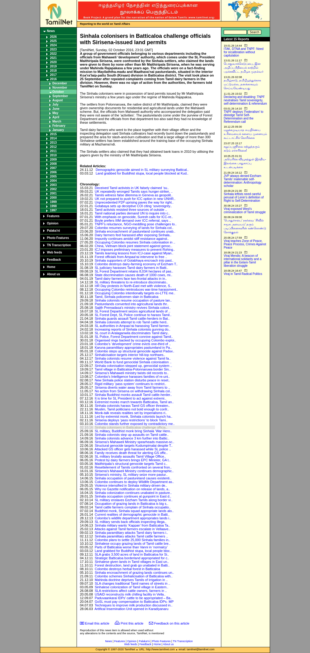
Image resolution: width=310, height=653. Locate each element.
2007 (53, 168)
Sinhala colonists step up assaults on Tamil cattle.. (132, 434)
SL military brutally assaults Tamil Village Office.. (130, 456)
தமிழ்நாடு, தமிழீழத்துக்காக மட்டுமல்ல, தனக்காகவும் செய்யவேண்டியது (242, 84)
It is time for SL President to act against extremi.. (130, 398)
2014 (53, 138)
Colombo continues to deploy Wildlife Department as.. (134, 482)
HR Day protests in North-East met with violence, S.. (133, 286)
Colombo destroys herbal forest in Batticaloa (127, 569)
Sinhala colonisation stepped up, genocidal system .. (133, 365)
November (59, 87)
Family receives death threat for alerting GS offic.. (131, 453)
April (55, 117)
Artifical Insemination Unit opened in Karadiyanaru (131, 609)
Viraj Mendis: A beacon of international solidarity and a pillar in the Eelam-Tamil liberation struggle (243, 260)
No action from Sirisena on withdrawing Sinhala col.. (133, 391)
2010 (53, 155)
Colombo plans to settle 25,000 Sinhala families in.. (132, 540)
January (58, 130)
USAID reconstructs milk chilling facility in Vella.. (130, 594)
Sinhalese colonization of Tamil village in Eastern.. (131, 587)
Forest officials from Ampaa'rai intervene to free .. (131, 257)
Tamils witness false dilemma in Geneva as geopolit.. (134, 195)
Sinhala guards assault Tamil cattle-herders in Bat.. (132, 318)
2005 (53, 176)
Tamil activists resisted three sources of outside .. (131, 209)
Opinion (52, 223)
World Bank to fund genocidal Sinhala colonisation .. (133, 362)
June (55, 108)
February (58, 125)
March (56, 121)
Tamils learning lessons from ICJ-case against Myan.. (134, 253)
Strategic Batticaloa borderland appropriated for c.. (132, 558)
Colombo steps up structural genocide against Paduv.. (134, 351)
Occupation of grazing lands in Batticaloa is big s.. (131, 503)
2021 (53, 58)
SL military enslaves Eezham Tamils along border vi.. (134, 500)
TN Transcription (59, 245)
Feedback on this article (171, 623)
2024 (53, 45)
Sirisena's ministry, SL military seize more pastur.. (131, 474)
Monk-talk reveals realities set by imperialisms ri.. (131, 413)
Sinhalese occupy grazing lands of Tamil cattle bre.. (132, 543)
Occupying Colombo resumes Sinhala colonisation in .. (135, 242)
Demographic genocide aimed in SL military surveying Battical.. (142, 169)
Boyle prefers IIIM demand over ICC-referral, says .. (133, 220)
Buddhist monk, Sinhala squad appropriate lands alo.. (134, 511)
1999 (53, 202)
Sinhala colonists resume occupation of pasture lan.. (133, 300)
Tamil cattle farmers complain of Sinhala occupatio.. (133, 507)
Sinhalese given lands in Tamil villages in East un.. (132, 561)
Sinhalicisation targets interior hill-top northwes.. (130, 355)
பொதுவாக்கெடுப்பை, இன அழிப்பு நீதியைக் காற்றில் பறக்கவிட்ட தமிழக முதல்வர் (243, 67)
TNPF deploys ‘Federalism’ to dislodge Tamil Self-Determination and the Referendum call (243, 116)
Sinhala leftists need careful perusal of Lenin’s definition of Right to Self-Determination (244, 197)
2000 (53, 197)
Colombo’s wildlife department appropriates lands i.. (133, 518)
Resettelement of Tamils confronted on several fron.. (133, 467)
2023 (53, 49)
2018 (53, 70)
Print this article (132, 623)
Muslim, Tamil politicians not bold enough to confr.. (132, 409)
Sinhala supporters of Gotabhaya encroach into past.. (134, 260)
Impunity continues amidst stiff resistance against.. (132, 238)
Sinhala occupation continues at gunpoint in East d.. (133, 496)
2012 (53, 147)
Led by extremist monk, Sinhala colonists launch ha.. (133, 416)
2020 (53, 62)
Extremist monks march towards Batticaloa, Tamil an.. (134, 402)
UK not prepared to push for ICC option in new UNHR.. (135, 199)
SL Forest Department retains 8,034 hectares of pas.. (134, 271)
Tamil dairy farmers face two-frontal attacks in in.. (131, 278)
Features (53, 216)
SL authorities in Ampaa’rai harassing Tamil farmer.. (132, 326)
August (57, 100)
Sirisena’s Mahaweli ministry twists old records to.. (132, 373)
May (55, 113)
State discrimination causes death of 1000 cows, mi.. (133, 275)
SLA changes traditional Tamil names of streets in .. (132, 583)
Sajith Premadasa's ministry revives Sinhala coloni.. (133, 307)
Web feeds (54, 252)
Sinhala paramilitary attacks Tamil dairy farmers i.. (131, 532)
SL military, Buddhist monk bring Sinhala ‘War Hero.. (133, 431)
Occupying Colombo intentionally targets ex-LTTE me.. (135, 293)
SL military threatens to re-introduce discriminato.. (131, 282)
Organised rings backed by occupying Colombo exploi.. (135, 340)
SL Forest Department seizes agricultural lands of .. (132, 311)
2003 (53, 185)
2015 (53, 134)
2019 (53, 66)
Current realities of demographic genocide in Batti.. (132, 514)
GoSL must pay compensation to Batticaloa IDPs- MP (134, 601)
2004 (53, 180)
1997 (53, 210)
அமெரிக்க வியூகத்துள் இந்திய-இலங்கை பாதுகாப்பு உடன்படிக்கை (245, 163)
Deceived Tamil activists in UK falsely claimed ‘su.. (132, 188)
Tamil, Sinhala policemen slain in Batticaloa (126, 297)
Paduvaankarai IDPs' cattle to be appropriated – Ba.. (133, 598)
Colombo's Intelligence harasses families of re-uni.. (132, 376)
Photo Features (58, 238)
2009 (53, 159)
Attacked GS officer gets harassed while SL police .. (132, 449)
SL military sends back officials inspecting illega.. (131, 522)
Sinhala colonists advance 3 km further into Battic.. (132, 438)
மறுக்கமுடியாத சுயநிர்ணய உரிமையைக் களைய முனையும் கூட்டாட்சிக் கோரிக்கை (245, 133)
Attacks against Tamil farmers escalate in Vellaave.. (132, 529)
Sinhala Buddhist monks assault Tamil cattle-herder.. (133, 395)
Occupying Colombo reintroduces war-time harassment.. (136, 289)
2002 (53, 189)
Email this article (97, 623)
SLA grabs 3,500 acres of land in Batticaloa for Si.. (132, 554)
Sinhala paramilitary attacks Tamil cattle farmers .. (131, 536)
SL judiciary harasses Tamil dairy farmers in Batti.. (131, 267)
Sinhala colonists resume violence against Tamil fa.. (133, 358)
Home (51, 267)
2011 (53, 151)
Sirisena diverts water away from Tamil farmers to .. (132, 387)
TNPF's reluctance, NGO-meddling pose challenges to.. (136, 224)
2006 (53, 172)
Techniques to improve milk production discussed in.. (134, 605)
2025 (53, 41)
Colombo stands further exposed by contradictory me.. (135, 424)
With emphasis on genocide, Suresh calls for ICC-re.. (134, 217)
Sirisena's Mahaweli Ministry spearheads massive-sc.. (134, 442)
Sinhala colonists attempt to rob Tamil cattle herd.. (131, 322)
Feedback (54, 259)
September (60, 96)
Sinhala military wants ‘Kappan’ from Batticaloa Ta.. (132, 525)
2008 (53, 163)
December (59, 83)
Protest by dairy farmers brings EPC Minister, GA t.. (132, 460)
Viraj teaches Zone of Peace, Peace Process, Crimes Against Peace (245, 244)
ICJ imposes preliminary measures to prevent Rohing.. (135, 249)
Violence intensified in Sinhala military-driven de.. (131, 485)
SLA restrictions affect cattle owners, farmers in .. (131, 591)
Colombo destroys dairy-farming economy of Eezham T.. (136, 264)
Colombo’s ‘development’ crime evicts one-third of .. (133, 344)
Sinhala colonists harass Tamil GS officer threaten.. (132, 405)
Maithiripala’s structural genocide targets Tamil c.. (131, 463)
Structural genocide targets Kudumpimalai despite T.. (134, 445)
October (58, 91)
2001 (53, 193)
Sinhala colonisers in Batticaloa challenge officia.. (131, 427)
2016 (53, 79)
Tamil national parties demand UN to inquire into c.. (132, 213)
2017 (53, 75)
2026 (53, 36)
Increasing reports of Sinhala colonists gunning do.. (132, 329)
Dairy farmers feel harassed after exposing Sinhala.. (133, 235)
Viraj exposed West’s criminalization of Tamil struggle (245, 210)
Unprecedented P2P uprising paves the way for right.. (134, 202)
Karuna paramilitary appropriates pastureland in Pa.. (133, 347)
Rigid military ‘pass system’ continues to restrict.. (130, 384)
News (51, 31)
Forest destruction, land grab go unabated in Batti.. (132, 565)
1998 (53, 206)
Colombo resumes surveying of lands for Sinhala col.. (134, 228)
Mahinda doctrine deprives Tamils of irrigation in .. (131, 580)
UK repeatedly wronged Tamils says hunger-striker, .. (134, 191)
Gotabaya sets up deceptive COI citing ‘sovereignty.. (133, 206)
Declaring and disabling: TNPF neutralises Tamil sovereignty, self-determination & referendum (245, 100)
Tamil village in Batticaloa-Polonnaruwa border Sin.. (133, 369)
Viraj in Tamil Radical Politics (243, 274)
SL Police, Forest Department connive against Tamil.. (134, 336)
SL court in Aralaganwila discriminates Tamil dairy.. (132, 333)
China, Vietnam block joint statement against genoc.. (133, 246)
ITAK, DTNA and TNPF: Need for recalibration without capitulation (243, 52)
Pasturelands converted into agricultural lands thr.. (132, 304)
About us (53, 274)
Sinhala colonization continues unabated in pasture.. (133, 493)
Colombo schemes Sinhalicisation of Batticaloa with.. (134, 576)
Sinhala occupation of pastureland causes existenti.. (133, 478)
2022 (53, 53)
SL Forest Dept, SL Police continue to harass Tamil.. (133, 315)
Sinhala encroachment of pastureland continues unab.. (135, 231)
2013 (53, 142)
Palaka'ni (53, 230)
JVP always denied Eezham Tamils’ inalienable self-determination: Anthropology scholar (243, 181)
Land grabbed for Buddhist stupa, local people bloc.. (133, 551)
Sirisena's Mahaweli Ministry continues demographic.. (134, 471)
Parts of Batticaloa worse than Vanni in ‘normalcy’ (131, 547)
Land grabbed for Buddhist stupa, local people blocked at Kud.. (142, 173)
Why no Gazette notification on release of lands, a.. (132, 489)
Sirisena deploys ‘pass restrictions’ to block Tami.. (131, 420)
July (55, 104)
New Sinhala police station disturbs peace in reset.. (132, 380)
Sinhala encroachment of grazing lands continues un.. (134, 572)
